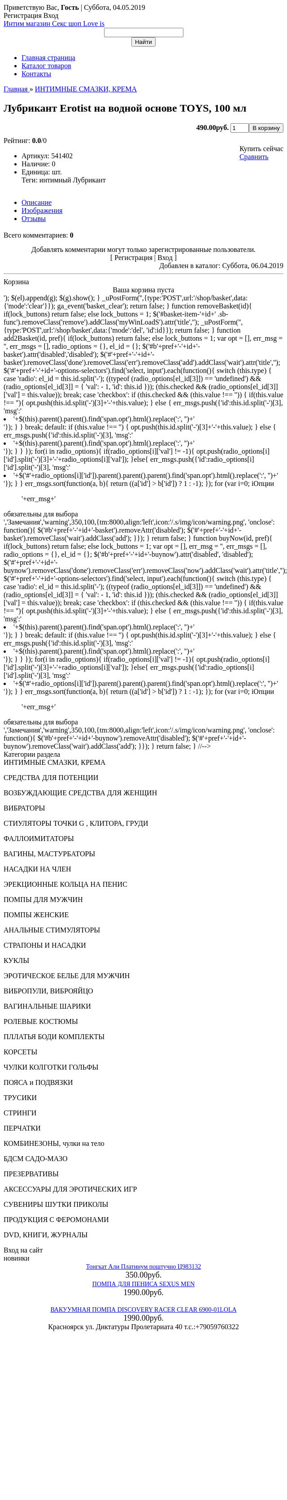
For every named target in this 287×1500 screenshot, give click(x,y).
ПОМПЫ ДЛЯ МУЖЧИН (43, 899)
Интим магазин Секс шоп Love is (54, 23)
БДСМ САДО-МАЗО (36, 1158)
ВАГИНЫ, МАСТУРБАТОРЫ (49, 854)
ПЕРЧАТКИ (22, 1128)
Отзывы (34, 218)
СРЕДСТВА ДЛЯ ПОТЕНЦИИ (51, 777)
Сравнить (254, 156)
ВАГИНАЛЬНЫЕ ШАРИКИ (47, 1006)
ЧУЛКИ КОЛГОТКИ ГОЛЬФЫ (51, 1067)
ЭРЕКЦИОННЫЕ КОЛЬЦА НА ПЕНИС (65, 884)
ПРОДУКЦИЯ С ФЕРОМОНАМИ (56, 1219)
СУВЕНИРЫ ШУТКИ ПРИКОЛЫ (56, 1204)
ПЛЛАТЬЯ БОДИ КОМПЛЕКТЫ (54, 1036)
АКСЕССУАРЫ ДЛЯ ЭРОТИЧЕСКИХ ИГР (70, 1189)
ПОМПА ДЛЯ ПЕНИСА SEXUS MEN (143, 1284)
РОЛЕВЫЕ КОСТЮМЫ (41, 1021)
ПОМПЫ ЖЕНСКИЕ (36, 915)
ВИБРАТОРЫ (24, 808)
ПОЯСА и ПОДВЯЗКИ (38, 1082)
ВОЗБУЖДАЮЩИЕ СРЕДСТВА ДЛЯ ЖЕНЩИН (80, 793)
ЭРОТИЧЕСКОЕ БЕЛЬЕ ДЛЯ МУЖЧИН (67, 976)
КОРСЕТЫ (20, 1052)
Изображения (42, 210)
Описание (37, 202)
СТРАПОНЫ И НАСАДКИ (45, 945)
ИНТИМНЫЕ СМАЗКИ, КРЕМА (54, 762)
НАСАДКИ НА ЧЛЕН (37, 869)
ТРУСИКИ (20, 1097)
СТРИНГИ (20, 1113)
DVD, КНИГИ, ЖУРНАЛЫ (46, 1235)
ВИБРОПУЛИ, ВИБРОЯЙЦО (48, 991)
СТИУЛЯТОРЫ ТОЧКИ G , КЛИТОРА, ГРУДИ (76, 823)
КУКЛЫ (16, 960)
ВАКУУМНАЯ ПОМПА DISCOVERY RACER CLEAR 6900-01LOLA (143, 1309)
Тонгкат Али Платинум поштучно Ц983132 (143, 1266)
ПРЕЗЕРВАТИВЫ (31, 1174)
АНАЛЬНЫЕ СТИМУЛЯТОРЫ (52, 930)
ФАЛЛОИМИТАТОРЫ (39, 838)
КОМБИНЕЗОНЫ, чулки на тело (54, 1143)
